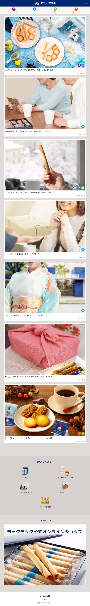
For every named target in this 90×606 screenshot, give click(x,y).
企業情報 (45, 599)
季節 (55, 10)
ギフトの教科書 (45, 3)
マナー (34, 10)
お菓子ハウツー (76, 10)
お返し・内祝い (14, 10)
